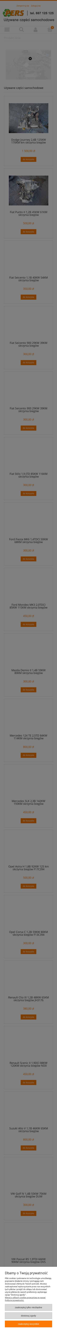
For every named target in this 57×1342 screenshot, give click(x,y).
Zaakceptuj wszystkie (28, 1324)
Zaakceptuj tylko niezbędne (28, 1307)
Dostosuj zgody (28, 1315)
